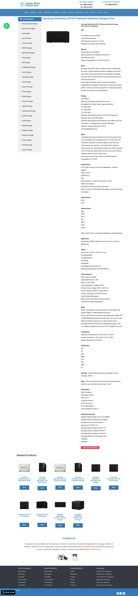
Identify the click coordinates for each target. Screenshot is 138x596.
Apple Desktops (48, 571)
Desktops (33, 12)
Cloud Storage (24, 72)
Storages (72, 577)
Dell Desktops (47, 574)
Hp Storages (24, 33)
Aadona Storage (25, 106)
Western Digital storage (27, 24)
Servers (40, 12)
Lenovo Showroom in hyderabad (104, 577)
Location (92, 12)
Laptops (26, 12)
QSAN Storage (24, 96)
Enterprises (56, 12)
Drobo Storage (24, 140)
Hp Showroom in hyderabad (103, 571)
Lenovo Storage (25, 43)
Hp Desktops (47, 577)
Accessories (79, 12)
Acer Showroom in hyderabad (104, 585)
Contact (99, 12)
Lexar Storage (24, 82)
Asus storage (24, 58)
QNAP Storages (25, 48)
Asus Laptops (21, 582)
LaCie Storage (24, 38)
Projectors (73, 585)
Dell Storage (24, 62)
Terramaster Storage (26, 111)
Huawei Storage (25, 145)
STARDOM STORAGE (27, 67)
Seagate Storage (25, 130)
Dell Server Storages (26, 28)
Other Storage (24, 91)
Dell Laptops (21, 574)
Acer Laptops (21, 585)
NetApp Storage (25, 125)
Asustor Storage (25, 87)
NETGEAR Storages (26, 53)
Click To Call (8, 592)
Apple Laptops (22, 571)
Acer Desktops (48, 585)
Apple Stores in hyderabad (103, 579)
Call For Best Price (90, 448)
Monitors (72, 582)
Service (86, 12)
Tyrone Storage (25, 150)
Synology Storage (25, 77)
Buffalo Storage (25, 116)
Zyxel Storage (24, 121)
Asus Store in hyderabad (102, 582)
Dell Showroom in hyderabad (104, 574)
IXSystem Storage (26, 135)
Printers (64, 12)
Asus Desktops (48, 582)
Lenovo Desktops (48, 579)
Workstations (48, 12)
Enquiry (105, 12)
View (24, 487)
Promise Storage (25, 101)
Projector (71, 12)
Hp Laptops (21, 577)
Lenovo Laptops (22, 579)
